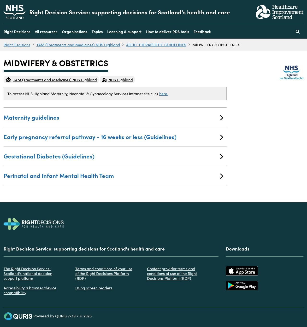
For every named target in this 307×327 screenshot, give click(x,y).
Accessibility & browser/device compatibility (30, 290)
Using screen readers (93, 287)
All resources (46, 31)
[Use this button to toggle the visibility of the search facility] (297, 31)
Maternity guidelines (113, 117)
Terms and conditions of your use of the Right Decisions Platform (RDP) (103, 273)
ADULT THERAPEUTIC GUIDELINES (156, 44)
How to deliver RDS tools (167, 31)
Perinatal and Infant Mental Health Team (113, 175)
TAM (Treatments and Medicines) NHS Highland (78, 44)
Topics (97, 31)
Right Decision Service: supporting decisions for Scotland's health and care (129, 12)
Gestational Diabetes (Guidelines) (113, 156)
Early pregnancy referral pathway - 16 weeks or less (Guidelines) (113, 136)
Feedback (202, 31)
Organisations (74, 31)
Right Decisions (17, 31)
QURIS (61, 315)
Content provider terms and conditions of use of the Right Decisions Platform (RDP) (172, 273)
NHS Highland (117, 79)
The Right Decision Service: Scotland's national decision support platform (28, 273)
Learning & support (124, 31)
